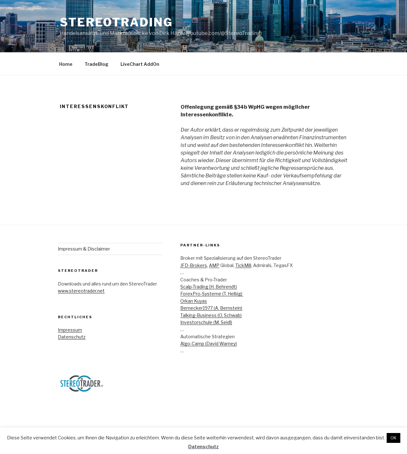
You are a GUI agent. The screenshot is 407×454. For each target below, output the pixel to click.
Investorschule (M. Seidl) (206, 322)
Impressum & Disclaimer (84, 248)
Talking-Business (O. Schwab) (211, 315)
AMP (214, 265)
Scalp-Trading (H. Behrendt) (208, 286)
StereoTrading (116, 22)
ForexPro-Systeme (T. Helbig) (211, 293)
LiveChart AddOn (140, 64)
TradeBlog (96, 64)
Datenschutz (72, 337)
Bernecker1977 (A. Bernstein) (211, 308)
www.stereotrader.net (81, 290)
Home (65, 64)
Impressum (70, 330)
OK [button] (393, 437)
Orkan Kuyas (193, 301)
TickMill (243, 265)
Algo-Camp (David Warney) (208, 343)
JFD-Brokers (193, 265)
